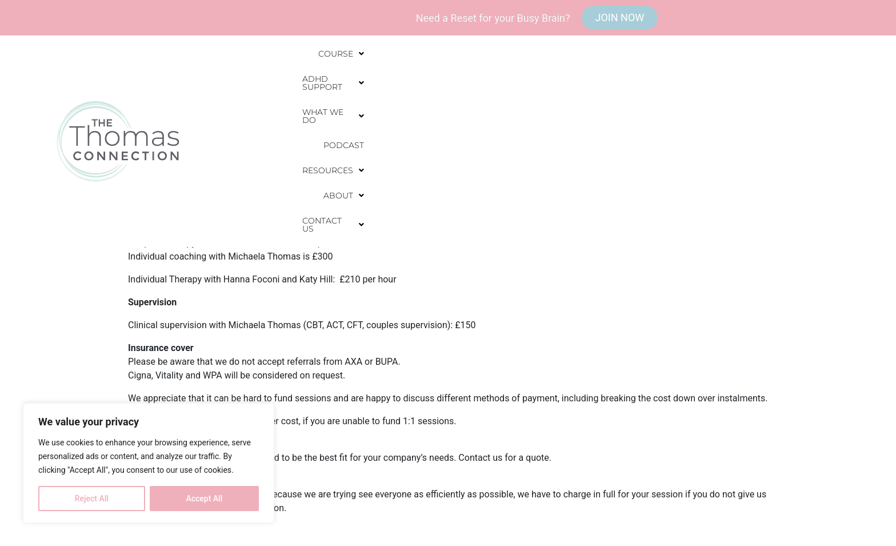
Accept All (204, 498)
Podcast (595, 84)
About (732, 84)
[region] (148, 463)
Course (354, 84)
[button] (354, 84)
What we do (524, 84)
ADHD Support (433, 84)
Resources (664, 84)
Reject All (92, 498)
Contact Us (802, 84)
